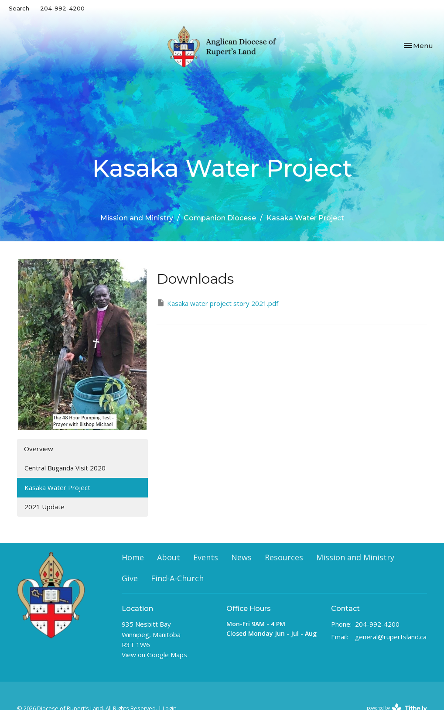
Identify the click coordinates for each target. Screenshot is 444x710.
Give (130, 578)
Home (133, 557)
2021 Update (44, 506)
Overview (38, 448)
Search (19, 8)
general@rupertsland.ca (391, 636)
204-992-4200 (62, 8)
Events (205, 557)
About (168, 557)
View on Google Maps (154, 654)
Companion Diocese (220, 218)
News (241, 557)
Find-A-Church (177, 578)
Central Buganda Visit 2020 (65, 467)
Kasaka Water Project (57, 487)
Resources (284, 557)
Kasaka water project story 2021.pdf (217, 303)
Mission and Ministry (136, 218)
